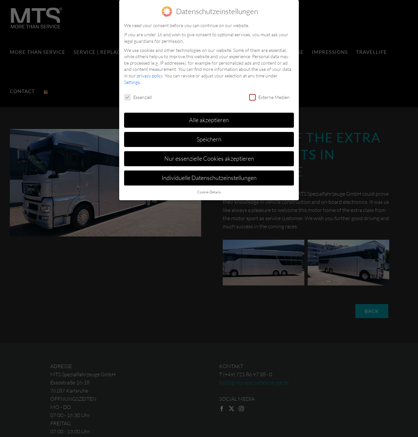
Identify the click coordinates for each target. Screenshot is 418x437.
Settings (132, 81)
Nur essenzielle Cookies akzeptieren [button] (209, 157)
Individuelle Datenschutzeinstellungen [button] (209, 176)
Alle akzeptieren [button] (209, 118)
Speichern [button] (209, 138)
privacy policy (150, 74)
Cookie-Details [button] (209, 191)
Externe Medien (269, 96)
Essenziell (138, 96)
